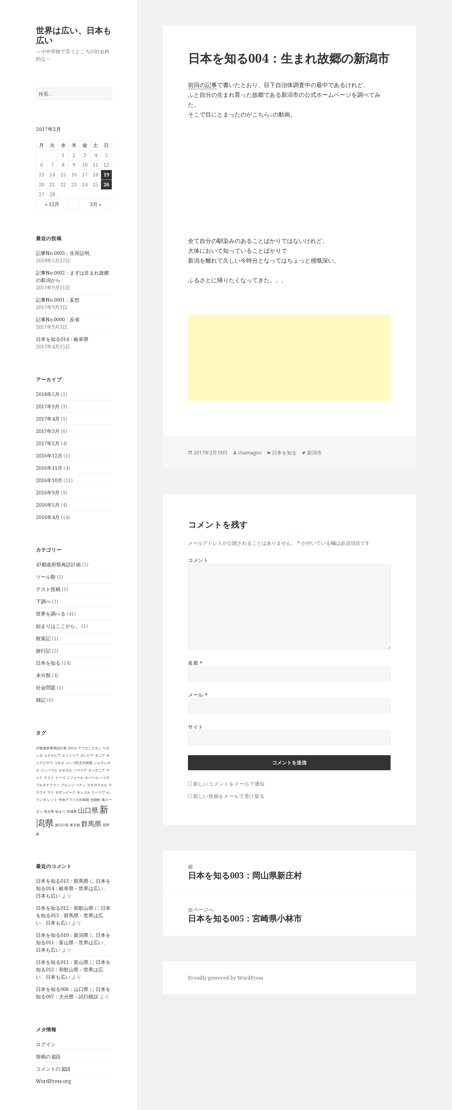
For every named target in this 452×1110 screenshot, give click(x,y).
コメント (198, 560)
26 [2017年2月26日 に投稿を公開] (106, 184)
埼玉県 (49, 811)
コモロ (59, 763)
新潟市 (314, 452)
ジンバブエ (49, 770)
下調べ (43, 601)
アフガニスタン (89, 748)
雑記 (41, 699)
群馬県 (91, 823)
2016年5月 (48, 504)
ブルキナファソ (48, 785)
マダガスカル (97, 785)
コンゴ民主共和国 (78, 763)
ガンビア (87, 755)
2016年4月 (48, 517)
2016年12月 (49, 455)
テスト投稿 (48, 589)
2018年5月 (48, 394)
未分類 (43, 675)
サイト (195, 726)
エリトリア (70, 755)
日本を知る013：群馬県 (62, 881)
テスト (49, 777)
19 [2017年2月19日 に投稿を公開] (106, 174)
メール (198, 695)
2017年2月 (48, 443)
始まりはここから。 (58, 626)
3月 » (95, 204)
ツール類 (46, 576)
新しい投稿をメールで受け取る (229, 796)
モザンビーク (65, 792)
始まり (60, 811)
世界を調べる (50, 613)
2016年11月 (49, 468)
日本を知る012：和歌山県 (64, 908)
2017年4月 (48, 418)
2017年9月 (48, 406)
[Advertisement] (289, 358)
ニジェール (75, 777)
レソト (52, 800)
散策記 (43, 638)
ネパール (91, 777)
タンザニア (96, 770)
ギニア (100, 755)
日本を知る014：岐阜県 (62, 339)
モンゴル (83, 792)
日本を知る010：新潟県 (62, 935)
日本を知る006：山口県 (62, 989)
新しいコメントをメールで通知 (229, 783)
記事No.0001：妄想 (58, 299)
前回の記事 (202, 85)
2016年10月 (49, 480)
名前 (195, 663)
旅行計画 (61, 825)
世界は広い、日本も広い (73, 35)
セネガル (65, 770)
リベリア (98, 792)
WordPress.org (53, 1081)
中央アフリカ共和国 (74, 800)
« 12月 (52, 204)
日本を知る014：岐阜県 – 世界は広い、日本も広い (73, 888)
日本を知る (48, 663)
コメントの (53, 1068)
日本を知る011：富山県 (62, 962)
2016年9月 (48, 492)
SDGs (72, 748)
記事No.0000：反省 (58, 319)
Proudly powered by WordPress (225, 977)
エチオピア (52, 755)
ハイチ (104, 777)
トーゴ (60, 777)
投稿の (48, 1056)
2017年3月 (48, 431)
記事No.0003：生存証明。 (65, 253)
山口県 (88, 810)
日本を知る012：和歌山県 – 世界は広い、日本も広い (73, 969)
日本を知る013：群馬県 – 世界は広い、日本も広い (73, 915)
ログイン (46, 1044)
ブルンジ (67, 785)
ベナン (81, 785)
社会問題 (46, 687)
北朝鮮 (95, 800)
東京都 (75, 825)
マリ (50, 792)
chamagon (250, 452)
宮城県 (72, 811)
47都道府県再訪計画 (58, 564)
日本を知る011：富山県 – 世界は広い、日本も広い (73, 942)
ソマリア (80, 770)
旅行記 (43, 650)
